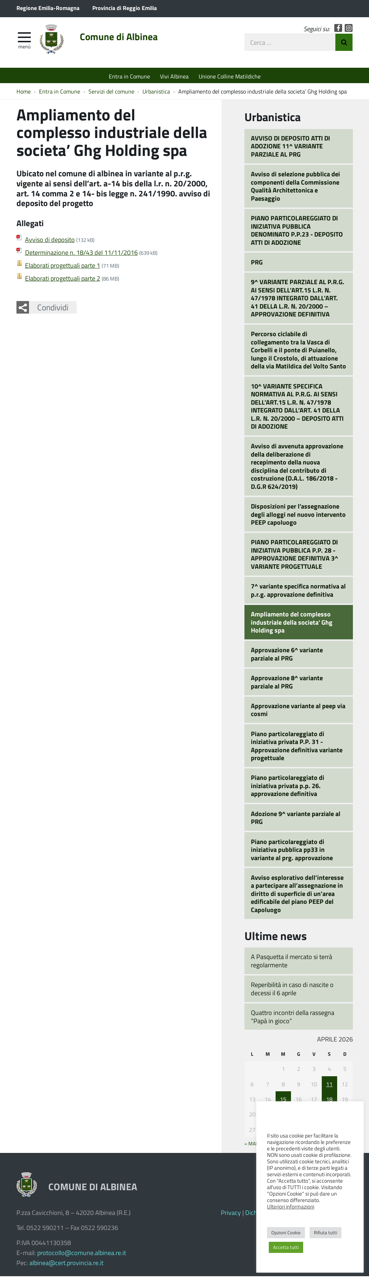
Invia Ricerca (344, 43)
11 (329, 1086)
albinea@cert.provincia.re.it (66, 1264)
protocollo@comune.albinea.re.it (81, 1254)
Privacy (231, 1214)
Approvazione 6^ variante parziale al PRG (287, 656)
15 (283, 1101)
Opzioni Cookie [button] (286, 1232)
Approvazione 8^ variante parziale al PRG (287, 683)
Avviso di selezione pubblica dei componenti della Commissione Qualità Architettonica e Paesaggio (295, 188)
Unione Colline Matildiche (230, 76)
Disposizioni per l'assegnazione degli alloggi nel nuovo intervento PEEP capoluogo (298, 516)
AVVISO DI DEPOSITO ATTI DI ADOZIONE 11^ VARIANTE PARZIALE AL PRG (290, 148)
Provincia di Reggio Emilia (124, 8)
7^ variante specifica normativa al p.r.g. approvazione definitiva (298, 592)
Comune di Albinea (124, 38)
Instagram (349, 29)
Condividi (52, 309)
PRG (257, 263)
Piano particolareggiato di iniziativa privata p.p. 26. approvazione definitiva (287, 787)
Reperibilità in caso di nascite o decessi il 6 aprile (292, 990)
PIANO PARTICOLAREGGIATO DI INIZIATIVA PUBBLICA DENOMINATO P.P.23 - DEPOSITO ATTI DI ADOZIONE (297, 232)
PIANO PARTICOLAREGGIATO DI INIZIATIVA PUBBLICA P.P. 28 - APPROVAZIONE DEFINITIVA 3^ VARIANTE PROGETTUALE (294, 556)
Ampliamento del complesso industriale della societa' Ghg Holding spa (291, 623)
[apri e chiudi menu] (24, 38)
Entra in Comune (129, 76)
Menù (24, 47)
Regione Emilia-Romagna (47, 8)
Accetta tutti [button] (286, 1247)
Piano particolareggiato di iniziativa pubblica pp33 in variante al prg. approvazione (292, 851)
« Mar (251, 1145)
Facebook (338, 29)
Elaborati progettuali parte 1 (62, 267)
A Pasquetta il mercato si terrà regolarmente (291, 962)
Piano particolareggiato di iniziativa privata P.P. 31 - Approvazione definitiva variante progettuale (297, 747)
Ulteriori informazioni (290, 1206)
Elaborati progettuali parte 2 (62, 280)
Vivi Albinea (174, 76)
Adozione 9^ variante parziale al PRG (295, 819)
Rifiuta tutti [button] (325, 1232)
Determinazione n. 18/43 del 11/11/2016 (81, 254)
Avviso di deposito (50, 241)
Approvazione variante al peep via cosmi (298, 711)
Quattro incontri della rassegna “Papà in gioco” (292, 1018)
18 (329, 1101)
